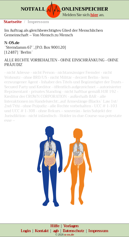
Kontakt (42, 231)
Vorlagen (71, 226)
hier (94, 15)
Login (26, 231)
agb (56, 231)
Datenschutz (73, 231)
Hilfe (54, 226)
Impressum (98, 231)
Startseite (13, 22)
